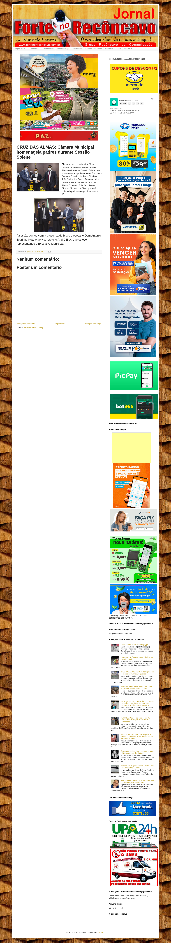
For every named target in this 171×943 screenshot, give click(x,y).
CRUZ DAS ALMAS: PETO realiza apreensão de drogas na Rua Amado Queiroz (137, 673)
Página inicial (20, 49)
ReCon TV (128, 49)
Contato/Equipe (63, 49)
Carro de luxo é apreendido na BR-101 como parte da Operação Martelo (137, 767)
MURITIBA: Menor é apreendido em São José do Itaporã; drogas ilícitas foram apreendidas (135, 720)
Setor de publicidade (94, 49)
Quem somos (48, 49)
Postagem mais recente (26, 324)
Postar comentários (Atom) (33, 328)
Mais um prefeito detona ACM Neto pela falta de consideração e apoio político (137, 781)
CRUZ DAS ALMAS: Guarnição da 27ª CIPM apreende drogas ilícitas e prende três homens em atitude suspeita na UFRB (137, 703)
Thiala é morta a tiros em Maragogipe (134, 645)
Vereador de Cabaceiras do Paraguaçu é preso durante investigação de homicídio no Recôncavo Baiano (137, 737)
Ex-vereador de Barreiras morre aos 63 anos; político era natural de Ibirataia (137, 752)
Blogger (101, 932)
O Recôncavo (34, 49)
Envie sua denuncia (113, 49)
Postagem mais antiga (93, 324)
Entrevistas (77, 49)
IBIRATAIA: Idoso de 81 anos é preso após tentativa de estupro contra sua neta (136, 687)
